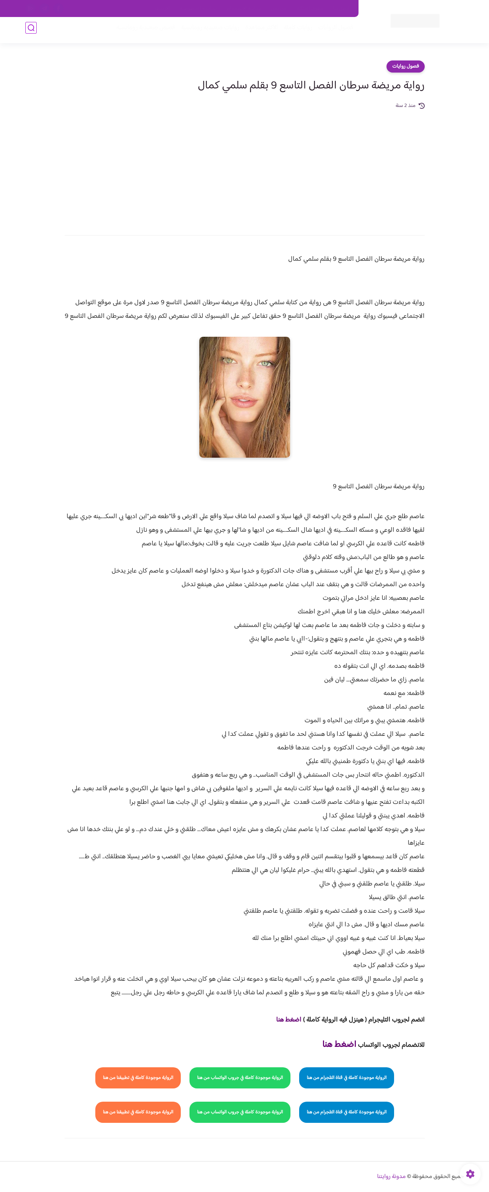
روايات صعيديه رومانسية (207, 30)
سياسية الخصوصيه (198, 8)
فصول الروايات (333, 30)
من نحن (279, 8)
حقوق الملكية (310, 8)
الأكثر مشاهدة (258, 30)
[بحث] (31, 31)
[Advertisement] (245, 167)
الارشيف (162, 8)
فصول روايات (405, 66)
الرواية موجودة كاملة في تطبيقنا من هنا (138, 1078)
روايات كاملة (295, 30)
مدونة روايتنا (391, 1177)
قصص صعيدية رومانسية (142, 30)
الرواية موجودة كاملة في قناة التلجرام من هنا (347, 1078)
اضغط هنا (288, 1020)
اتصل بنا (341, 8)
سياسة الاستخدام (244, 8)
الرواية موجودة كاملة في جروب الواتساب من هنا (240, 1078)
